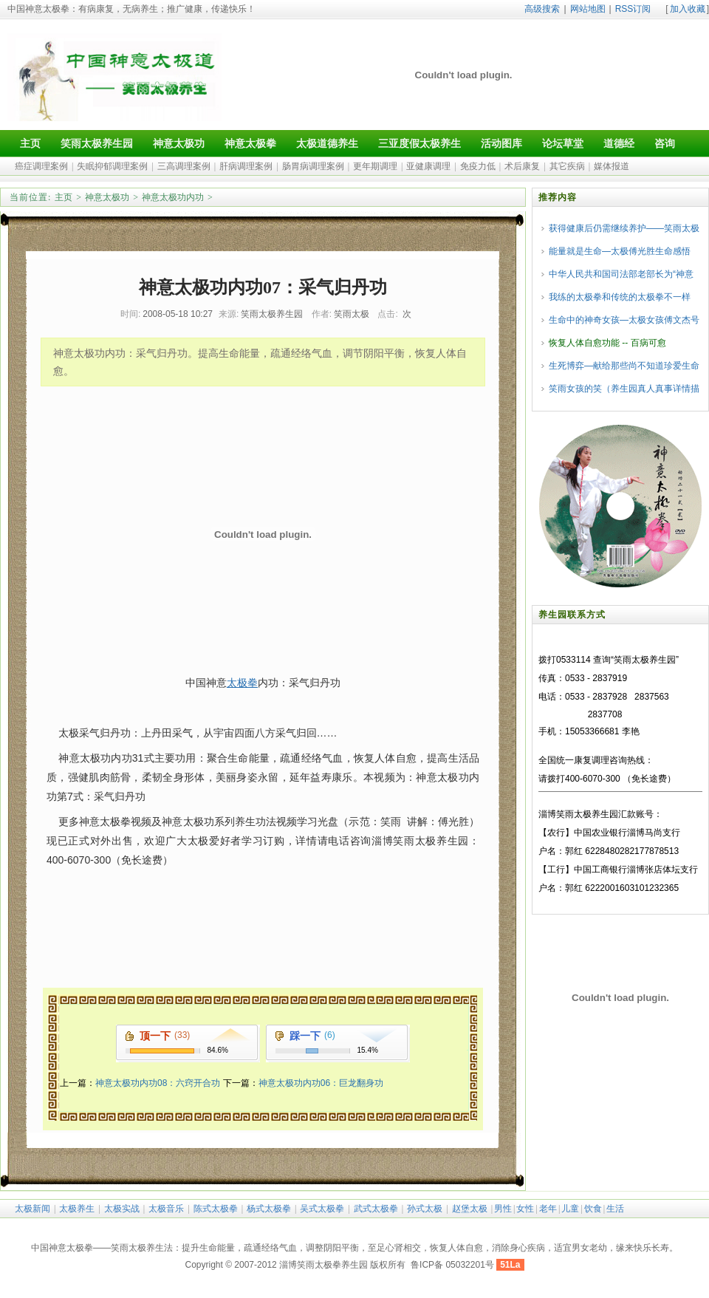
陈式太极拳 (215, 1208)
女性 (525, 1208)
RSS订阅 (633, 9)
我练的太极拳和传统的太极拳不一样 (620, 297)
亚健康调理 (428, 166)
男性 (503, 1208)
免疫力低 (478, 166)
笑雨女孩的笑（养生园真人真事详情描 (624, 388)
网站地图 (588, 9)
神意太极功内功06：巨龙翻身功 (320, 1083)
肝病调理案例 (246, 166)
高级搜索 (542, 9)
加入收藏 (687, 9)
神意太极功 (107, 197)
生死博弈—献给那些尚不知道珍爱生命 (624, 366)
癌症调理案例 (41, 166)
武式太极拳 (376, 1208)
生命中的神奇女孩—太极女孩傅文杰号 (624, 320)
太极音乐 (166, 1208)
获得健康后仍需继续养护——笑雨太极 (624, 228)
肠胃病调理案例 (313, 166)
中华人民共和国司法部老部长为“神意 (621, 274)
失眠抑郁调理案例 (112, 166)
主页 (63, 197)
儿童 (570, 1208)
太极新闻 (32, 1208)
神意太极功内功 (173, 197)
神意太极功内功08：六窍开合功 (157, 1083)
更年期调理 (375, 166)
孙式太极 (424, 1208)
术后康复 (522, 166)
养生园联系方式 (572, 614)
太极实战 (122, 1208)
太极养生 (77, 1208)
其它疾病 (567, 166)
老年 (548, 1208)
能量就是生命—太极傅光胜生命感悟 (620, 251)
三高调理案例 (183, 166)
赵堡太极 (469, 1208)
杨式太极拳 (269, 1208)
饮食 (593, 1208)
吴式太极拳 (322, 1208)
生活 (615, 1208)
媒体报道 (611, 166)
